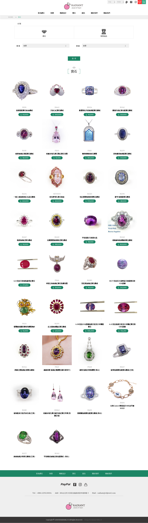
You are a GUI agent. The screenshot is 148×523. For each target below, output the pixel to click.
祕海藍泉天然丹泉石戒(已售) (24, 413)
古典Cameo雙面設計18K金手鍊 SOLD (122, 407)
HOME (10, 17)
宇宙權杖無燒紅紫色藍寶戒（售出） (57, 456)
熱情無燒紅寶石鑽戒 (24, 240)
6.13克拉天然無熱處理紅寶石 (24, 281)
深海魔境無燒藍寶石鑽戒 (122, 154)
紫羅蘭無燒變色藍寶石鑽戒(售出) (89, 413)
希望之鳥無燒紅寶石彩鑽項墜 (57, 283)
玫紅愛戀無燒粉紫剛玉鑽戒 (89, 197)
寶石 (19, 17)
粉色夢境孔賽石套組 (57, 197)
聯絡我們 (108, 473)
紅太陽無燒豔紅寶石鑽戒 (57, 327)
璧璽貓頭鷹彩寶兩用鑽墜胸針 (24, 327)
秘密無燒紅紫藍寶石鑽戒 (24, 154)
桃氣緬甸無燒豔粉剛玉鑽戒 (122, 240)
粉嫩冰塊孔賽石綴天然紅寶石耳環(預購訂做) (57, 414)
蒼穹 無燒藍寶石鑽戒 (122, 197)
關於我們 (95, 473)
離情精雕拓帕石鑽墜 (89, 154)
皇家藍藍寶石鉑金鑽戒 (24, 110)
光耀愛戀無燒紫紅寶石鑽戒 (57, 240)
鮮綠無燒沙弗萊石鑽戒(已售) (24, 456)
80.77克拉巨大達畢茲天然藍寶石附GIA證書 (122, 282)
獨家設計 (62, 473)
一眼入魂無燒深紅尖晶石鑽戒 (24, 197)
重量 (18, 46)
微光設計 (94, 520)
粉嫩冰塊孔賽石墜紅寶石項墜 (57, 154)
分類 (19, 24)
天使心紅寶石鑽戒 (57, 110)
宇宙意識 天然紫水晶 (89, 238)
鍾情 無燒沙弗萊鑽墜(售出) (90, 370)
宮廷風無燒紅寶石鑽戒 (89, 283)
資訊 (84, 473)
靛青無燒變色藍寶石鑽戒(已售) (122, 370)
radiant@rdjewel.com (107, 493)
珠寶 (51, 473)
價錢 (78, 46)
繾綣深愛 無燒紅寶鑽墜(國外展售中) (57, 370)
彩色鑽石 (39, 473)
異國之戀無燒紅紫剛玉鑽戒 (24, 370)
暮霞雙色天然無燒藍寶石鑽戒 (89, 110)
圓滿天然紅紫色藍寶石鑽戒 (122, 110)
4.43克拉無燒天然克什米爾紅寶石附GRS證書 (122, 325)
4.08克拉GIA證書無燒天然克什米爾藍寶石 (89, 325)
